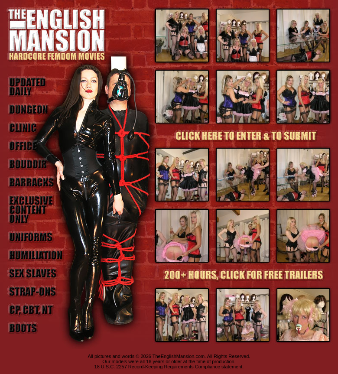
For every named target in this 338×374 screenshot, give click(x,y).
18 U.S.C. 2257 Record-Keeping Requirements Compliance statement (168, 366)
